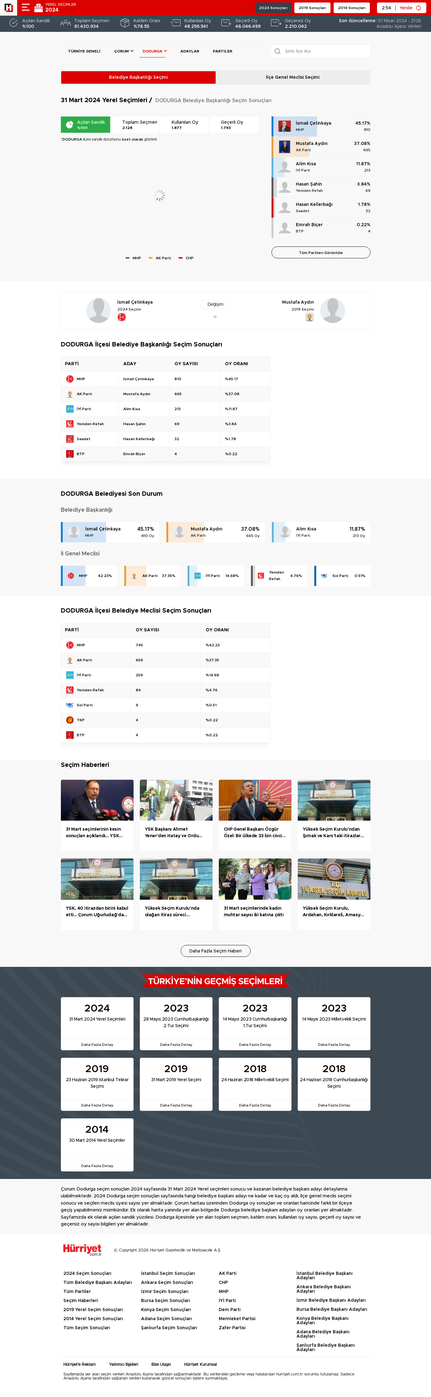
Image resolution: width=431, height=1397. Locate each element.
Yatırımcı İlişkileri (123, 1365)
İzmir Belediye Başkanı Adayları (331, 1300)
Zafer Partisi (232, 1328)
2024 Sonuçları (273, 8)
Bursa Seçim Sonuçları (165, 1301)
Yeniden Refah (309, 190)
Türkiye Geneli (84, 51)
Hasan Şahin (309, 184)
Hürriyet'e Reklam (79, 1365)
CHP (223, 1282)
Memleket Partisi (237, 1319)
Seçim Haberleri (80, 1301)
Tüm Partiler (77, 1292)
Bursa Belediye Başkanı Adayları (331, 1309)
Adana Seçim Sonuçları (166, 1319)
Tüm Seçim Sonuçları (86, 1328)
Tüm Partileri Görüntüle (321, 253)
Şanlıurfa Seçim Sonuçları (169, 1328)
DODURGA (152, 51)
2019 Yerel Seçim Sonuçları (93, 1310)
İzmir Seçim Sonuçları (165, 1292)
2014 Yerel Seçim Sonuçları (93, 1319)
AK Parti (303, 150)
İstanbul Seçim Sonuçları (168, 1273)
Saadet (302, 211)
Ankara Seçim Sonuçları (167, 1282)
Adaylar (189, 51)
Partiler (222, 51)
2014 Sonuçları (351, 8)
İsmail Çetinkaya (313, 123)
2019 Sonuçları (312, 8)
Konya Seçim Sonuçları (166, 1310)
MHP (300, 130)
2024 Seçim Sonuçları (87, 1273)
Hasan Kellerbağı (314, 204)
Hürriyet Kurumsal (200, 1365)
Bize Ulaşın (161, 1365)
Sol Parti (340, 576)
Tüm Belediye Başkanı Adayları (97, 1282)
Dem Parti (229, 1310)
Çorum (121, 51)
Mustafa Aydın (312, 144)
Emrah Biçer (309, 225)
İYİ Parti (303, 170)
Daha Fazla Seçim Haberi (215, 951)
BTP (300, 231)
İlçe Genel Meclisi (292, 77)
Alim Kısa (306, 164)
